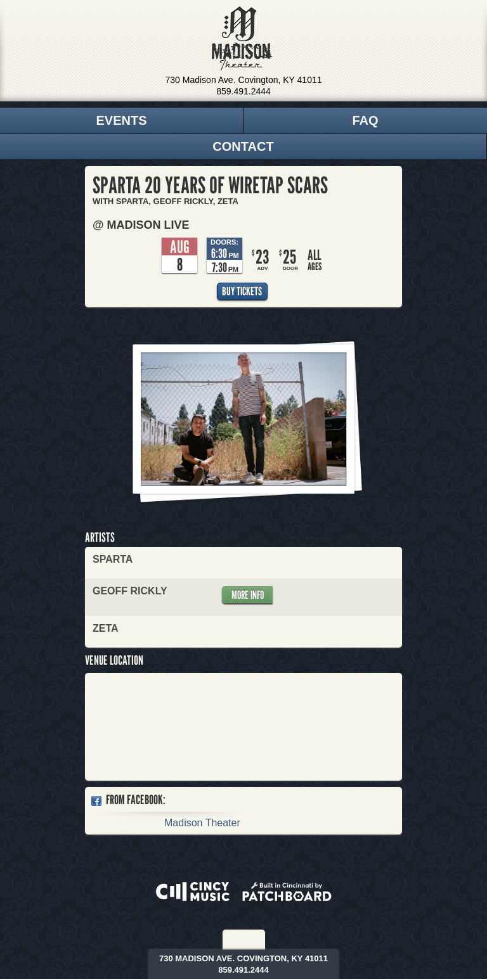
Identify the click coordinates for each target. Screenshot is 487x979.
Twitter (253, 940)
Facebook (236, 940)
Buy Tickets (242, 291)
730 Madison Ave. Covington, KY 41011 (244, 80)
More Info (247, 594)
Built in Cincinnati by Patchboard (287, 891)
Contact (242, 146)
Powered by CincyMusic (193, 891)
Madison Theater (242, 38)
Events (121, 120)
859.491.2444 (243, 91)
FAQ (365, 120)
